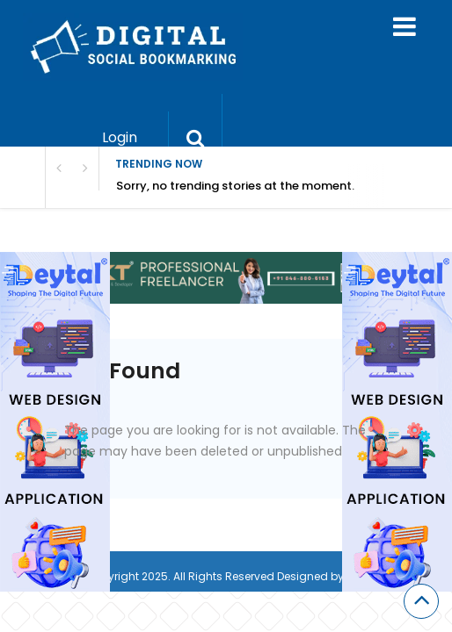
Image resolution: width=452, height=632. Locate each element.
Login (119, 137)
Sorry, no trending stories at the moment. (235, 185)
